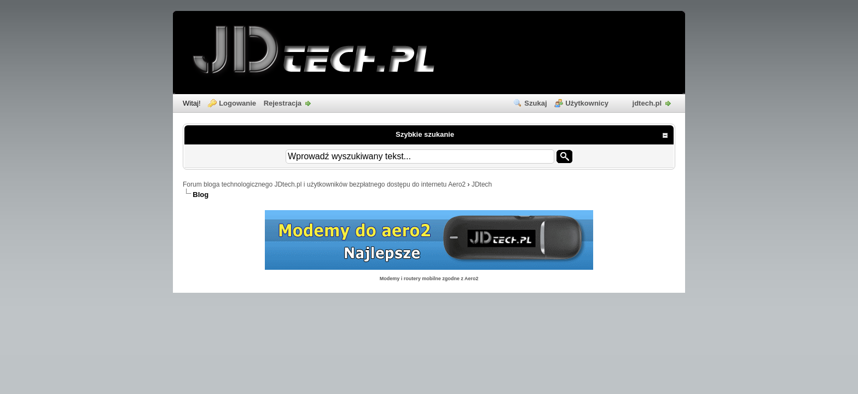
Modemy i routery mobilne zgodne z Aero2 (429, 278)
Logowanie (237, 103)
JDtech (482, 184)
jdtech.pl (647, 103)
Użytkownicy (586, 103)
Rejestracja (283, 103)
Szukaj (535, 103)
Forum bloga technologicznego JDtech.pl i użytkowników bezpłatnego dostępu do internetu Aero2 (324, 184)
